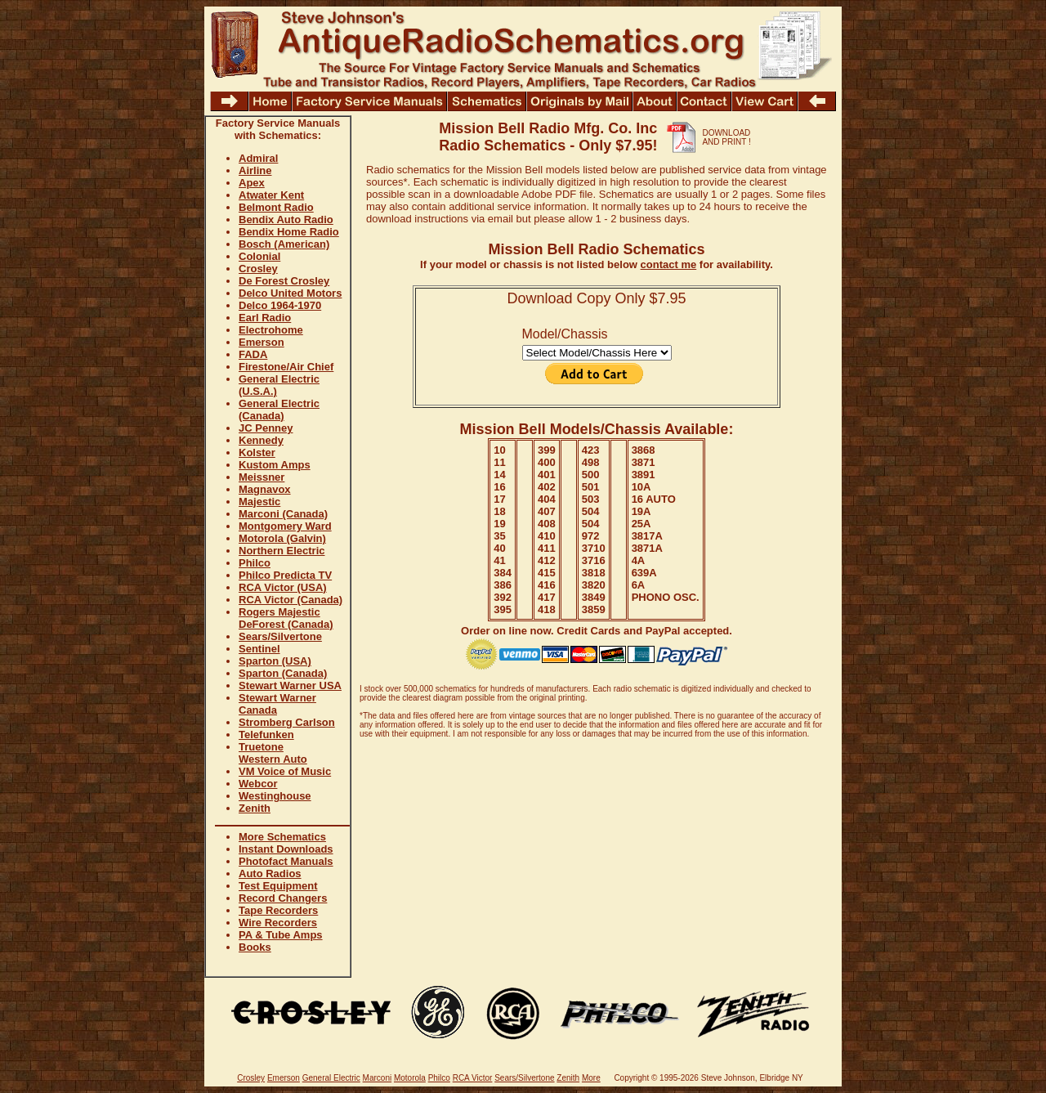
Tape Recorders (278, 910)
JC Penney (266, 428)
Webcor (258, 783)
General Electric (331, 1077)
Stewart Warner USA (290, 685)
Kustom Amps (275, 465)
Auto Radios (270, 873)
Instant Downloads (286, 849)
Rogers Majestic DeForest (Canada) (286, 618)
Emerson (261, 342)
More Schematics (282, 837)
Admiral (258, 158)
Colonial (259, 256)
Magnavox (265, 489)
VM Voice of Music (285, 771)
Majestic (259, 501)
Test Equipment (278, 886)
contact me (669, 264)
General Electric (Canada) (279, 409)
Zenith (254, 808)
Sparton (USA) (275, 661)
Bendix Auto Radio (286, 219)
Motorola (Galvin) (282, 538)
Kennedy (261, 440)
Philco (254, 563)
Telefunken (266, 734)
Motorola (410, 1077)
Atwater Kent (271, 195)
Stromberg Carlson (287, 722)
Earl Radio (265, 317)
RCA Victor (473, 1077)
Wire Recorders (278, 922)
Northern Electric (281, 550)
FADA (253, 354)
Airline (255, 170)
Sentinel (259, 649)
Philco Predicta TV (285, 575)
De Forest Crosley (284, 281)
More (591, 1077)
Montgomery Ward (285, 526)
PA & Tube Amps (281, 935)
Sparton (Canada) (283, 673)
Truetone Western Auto (273, 753)
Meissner (261, 477)
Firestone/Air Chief (286, 367)
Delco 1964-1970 (280, 305)
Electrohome (271, 330)
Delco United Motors (290, 293)
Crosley (258, 268)
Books (255, 947)
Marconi (377, 1077)
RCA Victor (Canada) (290, 600)
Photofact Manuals (286, 861)
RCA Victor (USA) (283, 587)
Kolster (257, 452)
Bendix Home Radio (289, 232)
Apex (252, 183)
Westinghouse (275, 796)
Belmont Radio (276, 207)
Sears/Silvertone (280, 636)
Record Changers (283, 898)
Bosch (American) (284, 244)
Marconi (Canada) (283, 514)
